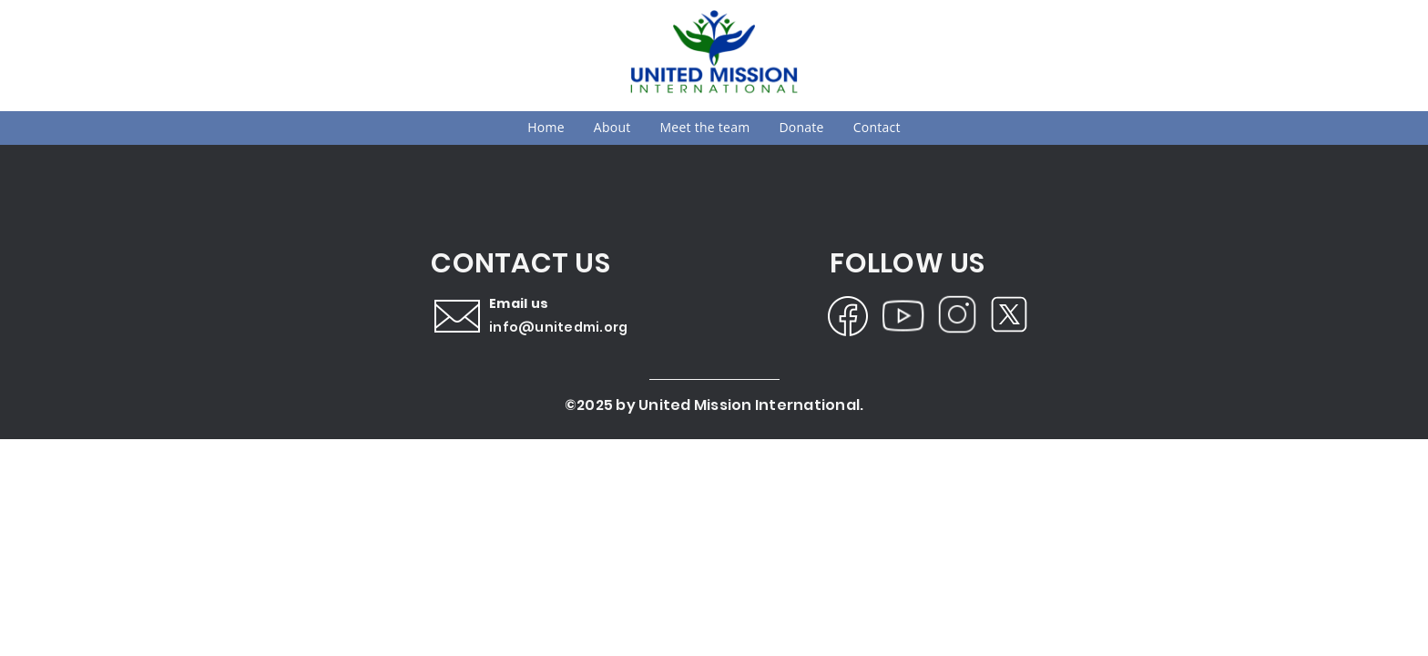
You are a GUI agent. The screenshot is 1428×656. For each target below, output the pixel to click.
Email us (518, 303)
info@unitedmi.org (558, 327)
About (612, 127)
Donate (801, 127)
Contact (877, 127)
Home (546, 127)
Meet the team (705, 127)
